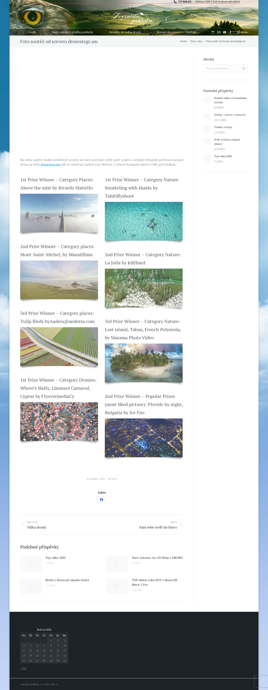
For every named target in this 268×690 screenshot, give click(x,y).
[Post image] (31, 564)
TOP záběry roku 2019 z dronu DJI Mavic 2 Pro (154, 582)
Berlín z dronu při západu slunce (67, 580)
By (96, 478)
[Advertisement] (232, 204)
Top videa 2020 (55, 558)
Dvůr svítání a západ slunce (227, 142)
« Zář (23, 668)
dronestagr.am (50, 164)
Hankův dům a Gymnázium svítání (230, 100)
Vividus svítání (223, 127)
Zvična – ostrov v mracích (229, 114)
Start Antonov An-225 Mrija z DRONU (157, 558)
